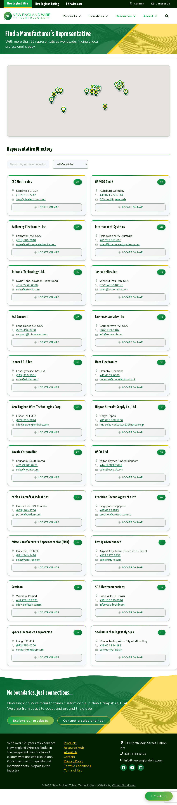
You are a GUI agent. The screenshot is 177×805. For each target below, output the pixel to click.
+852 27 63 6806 (27, 288)
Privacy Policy (73, 777)
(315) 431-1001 (26, 381)
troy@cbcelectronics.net (31, 200)
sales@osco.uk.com (112, 479)
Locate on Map (47, 208)
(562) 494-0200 (26, 335)
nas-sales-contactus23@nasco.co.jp (122, 432)
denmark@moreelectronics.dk (118, 386)
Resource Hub (74, 763)
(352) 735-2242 (26, 196)
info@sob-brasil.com (112, 618)
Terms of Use (73, 786)
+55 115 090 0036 (111, 613)
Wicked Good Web (124, 801)
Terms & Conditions (77, 781)
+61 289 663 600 (110, 242)
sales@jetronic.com (28, 293)
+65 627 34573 (109, 520)
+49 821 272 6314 (111, 196)
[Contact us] (159, 796)
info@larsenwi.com (111, 339)
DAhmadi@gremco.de (113, 200)
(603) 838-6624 (26, 428)
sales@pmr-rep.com (28, 571)
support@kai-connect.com (32, 339)
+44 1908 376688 (111, 474)
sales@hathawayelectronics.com (36, 247)
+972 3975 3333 (110, 567)
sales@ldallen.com (27, 386)
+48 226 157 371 (27, 613)
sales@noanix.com (27, 479)
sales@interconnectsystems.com (120, 247)
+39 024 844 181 (110, 660)
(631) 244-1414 (26, 567)
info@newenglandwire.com (33, 432)
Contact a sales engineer (84, 736)
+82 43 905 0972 (27, 474)
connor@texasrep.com (30, 664)
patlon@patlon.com (28, 525)
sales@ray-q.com (110, 571)
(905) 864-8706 (26, 520)
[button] (96, 93)
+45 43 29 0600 (110, 381)
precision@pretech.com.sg (116, 525)
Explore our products (30, 736)
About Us (70, 768)
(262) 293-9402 (110, 335)
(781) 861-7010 (26, 242)
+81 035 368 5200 (111, 428)
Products (70, 759)
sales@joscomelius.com (114, 293)
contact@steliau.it (111, 664)
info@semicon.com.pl (29, 618)
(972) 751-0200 (26, 660)
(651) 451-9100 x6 (111, 288)
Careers (69, 772)
